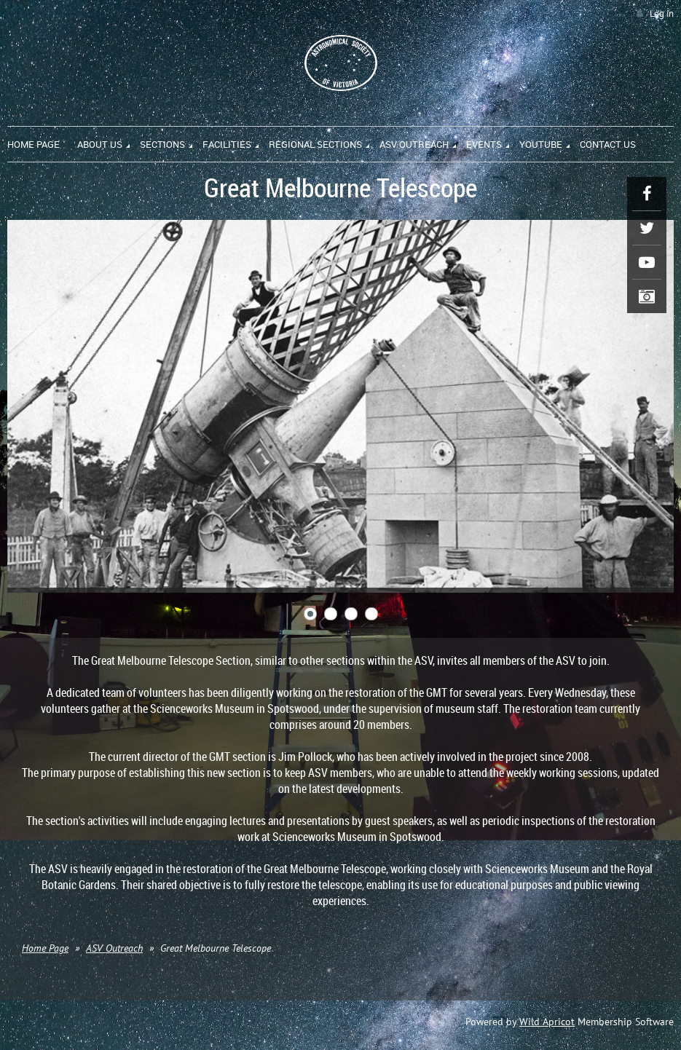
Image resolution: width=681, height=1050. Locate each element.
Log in (662, 13)
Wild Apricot (547, 1021)
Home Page (45, 948)
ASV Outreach (114, 948)
